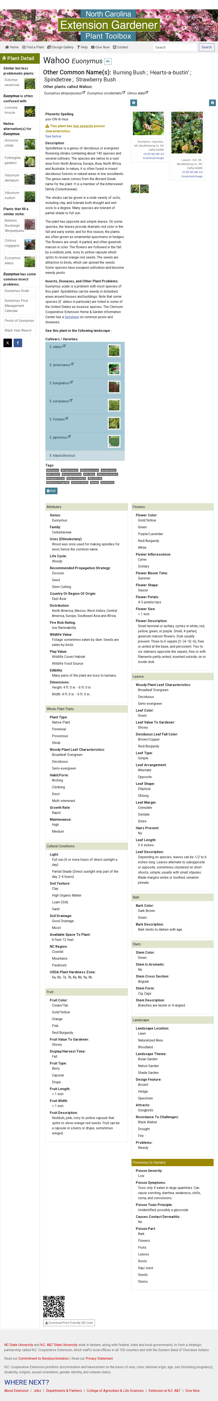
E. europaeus (85, 405)
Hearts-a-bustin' (169, 72)
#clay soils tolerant (76, 478)
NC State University (18, 1345)
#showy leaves (109, 470)
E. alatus (85, 350)
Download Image (153, 158)
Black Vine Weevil (18, 330)
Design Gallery (60, 47)
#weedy (94, 482)
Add (51, 491)
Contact (120, 47)
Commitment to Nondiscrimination (43, 1358)
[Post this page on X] (7, 343)
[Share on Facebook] (18, 343)
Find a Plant (33, 47)
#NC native (89, 474)
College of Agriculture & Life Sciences (115, 1391)
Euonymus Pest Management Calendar (16, 306)
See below (53, 136)
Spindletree (57, 79)
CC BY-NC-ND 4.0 (153, 154)
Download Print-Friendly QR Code (69, 1322)
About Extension (16, 1391)
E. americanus (85, 369)
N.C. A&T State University (58, 1345)
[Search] (175, 47)
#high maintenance (72, 474)
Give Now (100, 47)
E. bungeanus (85, 387)
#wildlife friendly (80, 482)
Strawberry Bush (96, 79)
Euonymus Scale (17, 291)
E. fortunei (85, 423)
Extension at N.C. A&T (165, 1391)
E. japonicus (85, 441)
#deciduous (52, 470)
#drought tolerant (70, 470)
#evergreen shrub (55, 478)
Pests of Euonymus (19, 321)
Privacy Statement (99, 1358)
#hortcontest (107, 482)
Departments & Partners (64, 1391)
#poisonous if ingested (58, 482)
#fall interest (53, 474)
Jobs (37, 1391)
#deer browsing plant (107, 474)
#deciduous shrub (89, 470)
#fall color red (95, 478)
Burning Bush (129, 72)
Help (82, 47)
